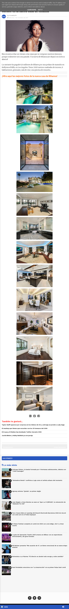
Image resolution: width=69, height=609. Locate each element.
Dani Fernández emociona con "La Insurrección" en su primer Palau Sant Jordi (39, 567)
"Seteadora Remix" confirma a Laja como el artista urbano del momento (37, 480)
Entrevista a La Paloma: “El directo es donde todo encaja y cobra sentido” (38, 556)
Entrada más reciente (60, 447)
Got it (40, 10)
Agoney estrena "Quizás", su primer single (26, 491)
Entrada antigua (8, 447)
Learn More (31, 10)
